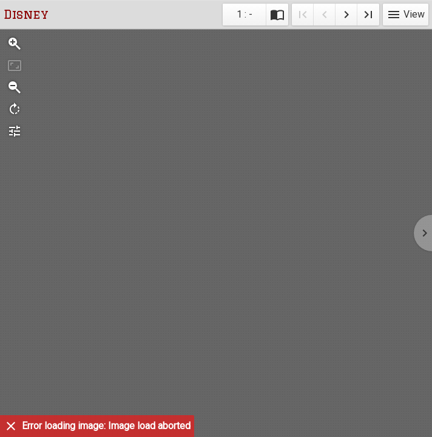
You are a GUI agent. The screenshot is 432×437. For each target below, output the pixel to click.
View (405, 14)
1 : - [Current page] (244, 14)
